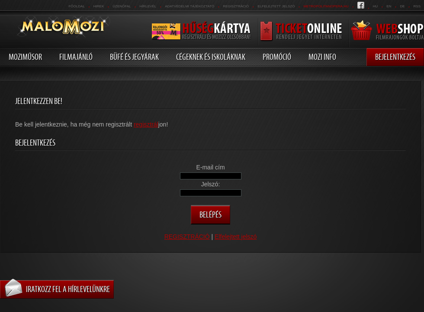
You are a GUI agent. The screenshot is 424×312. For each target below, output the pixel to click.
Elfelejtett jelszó (276, 6)
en (388, 6)
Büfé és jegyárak (134, 57)
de (402, 6)
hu (375, 6)
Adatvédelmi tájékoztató (189, 6)
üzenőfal (121, 6)
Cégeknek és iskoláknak (210, 57)
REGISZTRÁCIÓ (236, 6)
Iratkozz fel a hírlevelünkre (68, 289)
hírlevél (148, 6)
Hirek (98, 6)
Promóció (277, 57)
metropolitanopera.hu (325, 6)
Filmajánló (76, 57)
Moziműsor (25, 57)
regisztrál (146, 124)
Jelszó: (210, 184)
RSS (417, 6)
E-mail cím (210, 167)
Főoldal (76, 6)
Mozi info (322, 57)
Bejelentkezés (395, 57)
